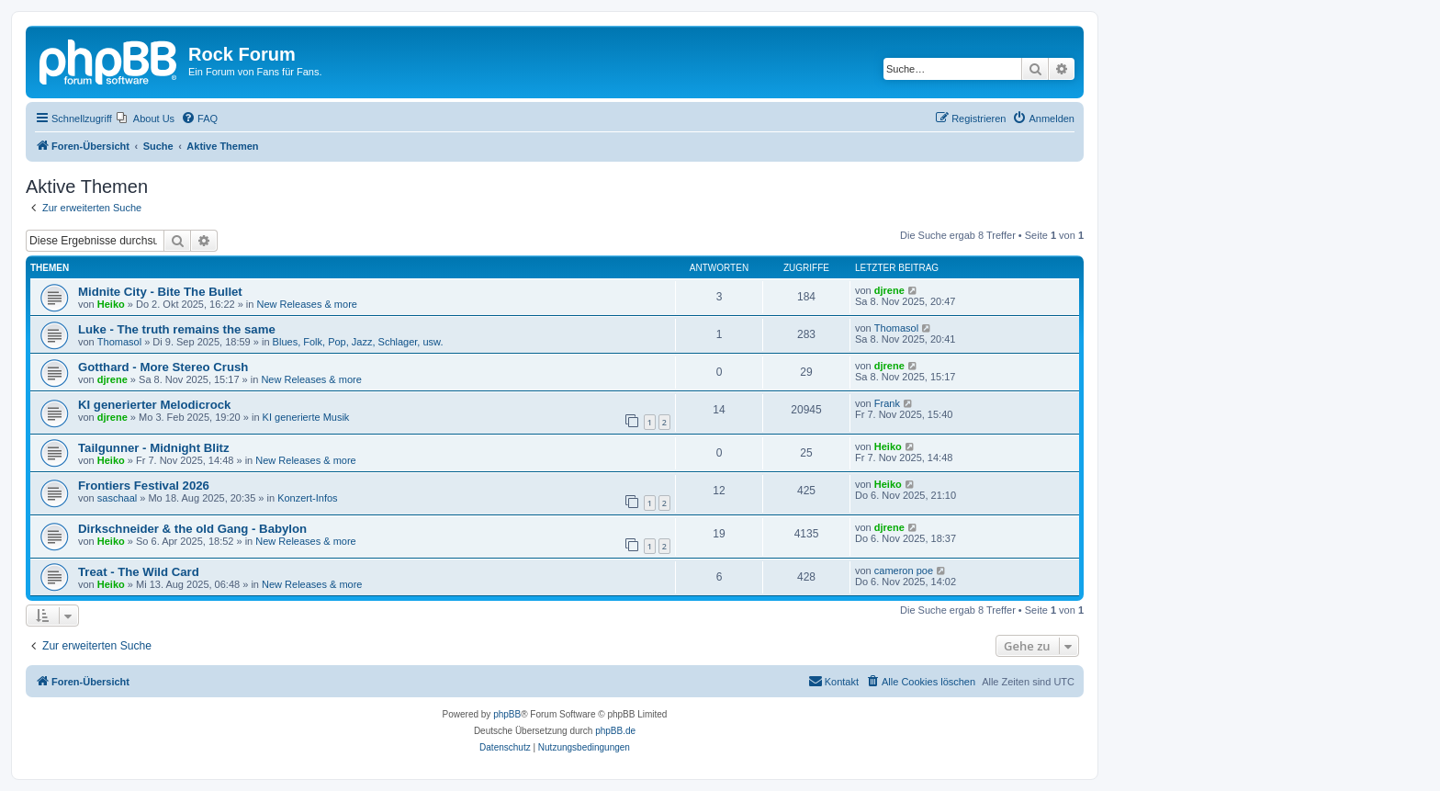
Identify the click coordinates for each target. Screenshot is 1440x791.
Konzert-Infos (307, 497)
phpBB (507, 714)
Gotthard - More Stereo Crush (163, 367)
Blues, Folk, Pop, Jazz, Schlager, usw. (358, 341)
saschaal (117, 497)
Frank (887, 403)
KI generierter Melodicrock (154, 405)
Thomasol (119, 341)
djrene (889, 290)
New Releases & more (307, 304)
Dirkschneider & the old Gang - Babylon (192, 529)
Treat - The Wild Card (138, 572)
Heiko (111, 304)
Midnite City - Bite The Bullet (160, 292)
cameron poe (903, 570)
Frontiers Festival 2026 (143, 485)
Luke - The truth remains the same (177, 329)
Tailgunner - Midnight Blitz (154, 448)
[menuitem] (145, 118)
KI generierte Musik (306, 417)
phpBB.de (615, 731)
